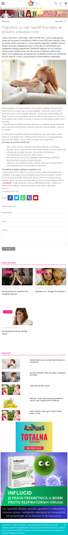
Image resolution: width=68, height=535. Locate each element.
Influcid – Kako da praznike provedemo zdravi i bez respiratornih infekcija (46, 399)
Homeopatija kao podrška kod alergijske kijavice (15, 292)
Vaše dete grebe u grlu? (40, 386)
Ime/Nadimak (7, 213)
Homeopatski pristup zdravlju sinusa (14, 332)
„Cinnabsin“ (7, 183)
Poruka (4, 230)
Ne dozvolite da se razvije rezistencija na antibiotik (47, 361)
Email (4, 221)
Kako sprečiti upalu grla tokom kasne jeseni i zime (46, 412)
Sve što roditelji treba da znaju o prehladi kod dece (47, 374)
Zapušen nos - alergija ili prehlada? (50, 291)
